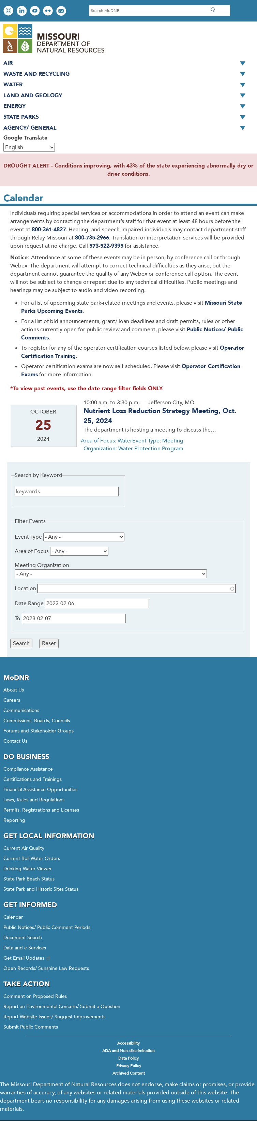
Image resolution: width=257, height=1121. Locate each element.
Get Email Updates (27, 958)
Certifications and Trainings (32, 779)
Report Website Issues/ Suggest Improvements (54, 1017)
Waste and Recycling (126, 74)
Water (126, 85)
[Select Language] (29, 147)
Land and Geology (126, 95)
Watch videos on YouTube (35, 11)
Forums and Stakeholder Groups (38, 731)
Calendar (13, 917)
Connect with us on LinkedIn (22, 11)
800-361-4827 (49, 229)
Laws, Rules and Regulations (33, 800)
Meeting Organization (42, 565)
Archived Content (128, 1073)
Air (126, 63)
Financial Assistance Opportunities (40, 789)
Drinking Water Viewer (27, 868)
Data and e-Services (24, 948)
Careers (11, 700)
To (17, 618)
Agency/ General (126, 128)
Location (25, 588)
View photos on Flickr (49, 11)
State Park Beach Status (29, 879)
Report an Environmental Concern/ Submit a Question (61, 1006)
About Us (13, 690)
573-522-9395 (106, 246)
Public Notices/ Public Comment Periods (46, 927)
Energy (126, 106)
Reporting (14, 820)
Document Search (22, 937)
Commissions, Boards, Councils (36, 720)
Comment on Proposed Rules (35, 996)
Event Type (28, 537)
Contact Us (15, 741)
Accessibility (128, 1043)
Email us (61, 11)
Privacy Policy (128, 1066)
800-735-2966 (92, 238)
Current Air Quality (23, 848)
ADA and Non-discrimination (128, 1051)
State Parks (126, 117)
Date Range (29, 603)
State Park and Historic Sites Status (40, 889)
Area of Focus (32, 551)
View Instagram (9, 11)
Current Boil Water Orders (31, 858)
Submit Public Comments (30, 1027)
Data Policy (128, 1058)
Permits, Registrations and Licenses (41, 810)
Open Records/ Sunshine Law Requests (46, 968)
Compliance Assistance (28, 769)
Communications (21, 710)
